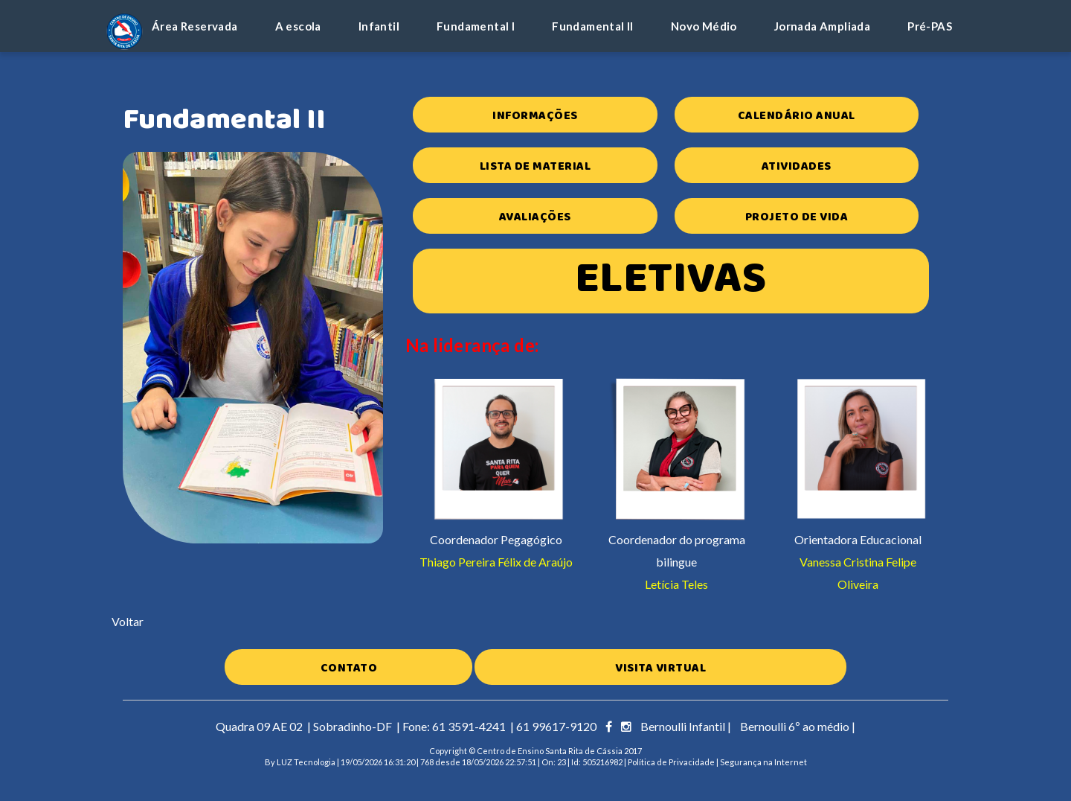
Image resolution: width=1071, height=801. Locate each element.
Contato (349, 668)
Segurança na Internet (763, 762)
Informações (535, 115)
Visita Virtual (660, 668)
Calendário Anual (796, 115)
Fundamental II (593, 26)
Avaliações (535, 217)
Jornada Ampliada (822, 26)
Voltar (128, 621)
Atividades (797, 166)
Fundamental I (476, 26)
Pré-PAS (929, 26)
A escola (298, 26)
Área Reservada (195, 26)
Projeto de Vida (797, 217)
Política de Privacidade (671, 762)
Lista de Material (535, 166)
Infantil (378, 26)
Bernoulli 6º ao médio (794, 726)
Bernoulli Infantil (682, 726)
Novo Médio (704, 26)
